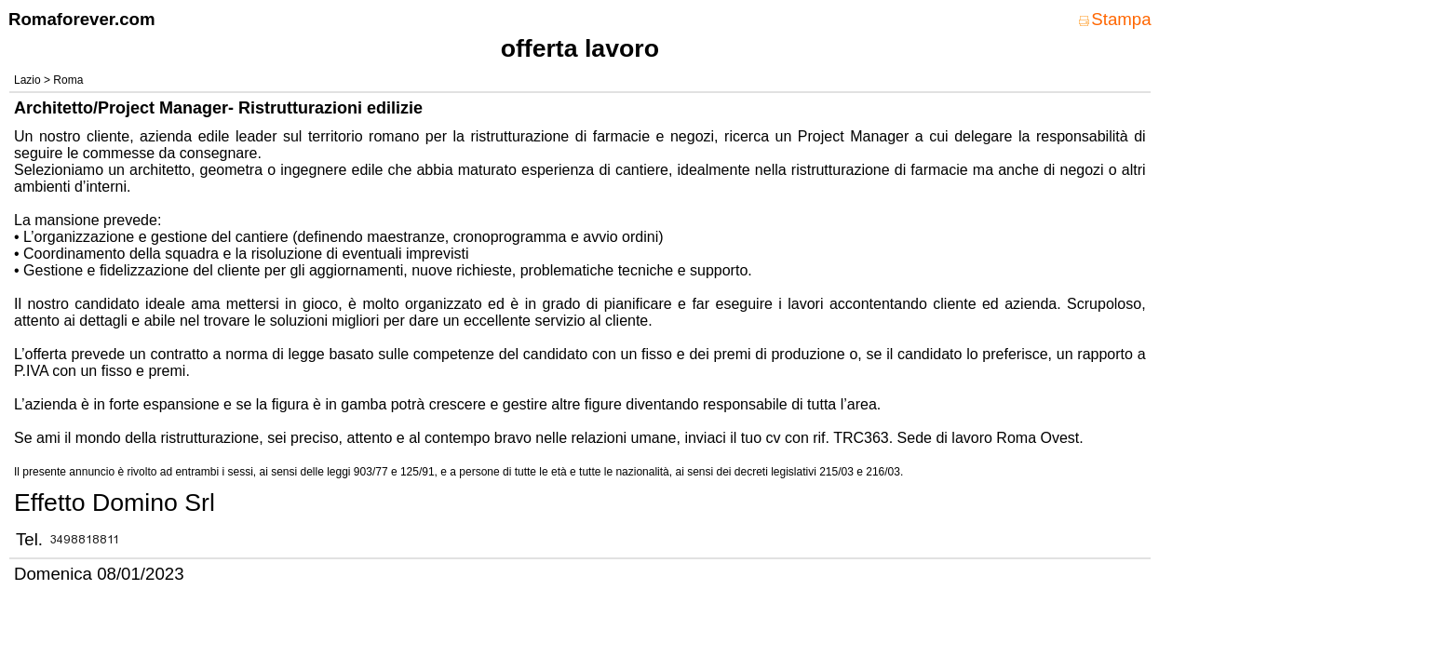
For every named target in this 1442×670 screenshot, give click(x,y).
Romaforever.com (81, 19)
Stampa (1115, 19)
